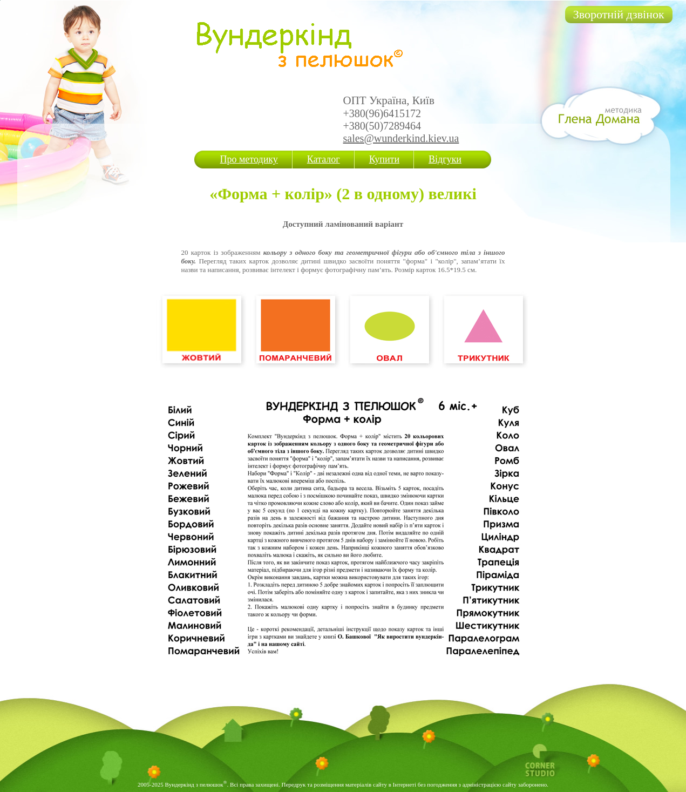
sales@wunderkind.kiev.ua (401, 138)
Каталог (323, 159)
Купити (384, 159)
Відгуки (445, 159)
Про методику (248, 159)
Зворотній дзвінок (618, 14)
